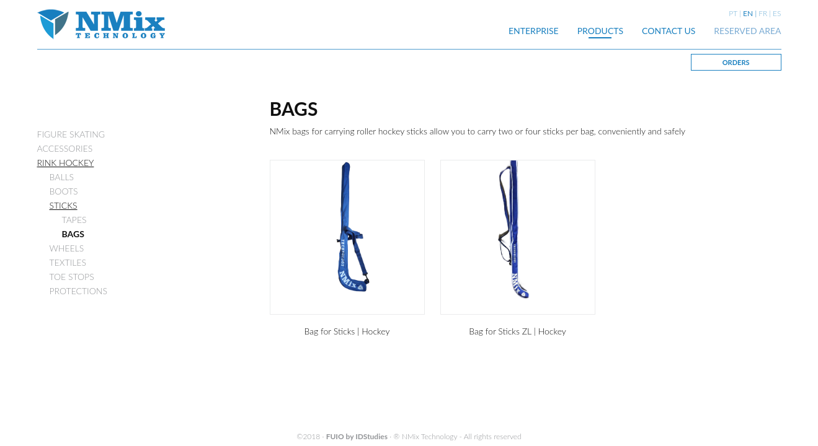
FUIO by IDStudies (357, 436)
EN (748, 13)
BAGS (73, 234)
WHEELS (67, 248)
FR (762, 13)
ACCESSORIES (65, 148)
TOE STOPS (72, 276)
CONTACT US (668, 30)
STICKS (64, 205)
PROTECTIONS (78, 291)
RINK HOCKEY (65, 162)
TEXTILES (68, 262)
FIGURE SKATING (71, 134)
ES (777, 13)
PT (733, 13)
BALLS (62, 177)
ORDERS (736, 62)
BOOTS (64, 191)
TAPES (74, 219)
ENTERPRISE (534, 30)
